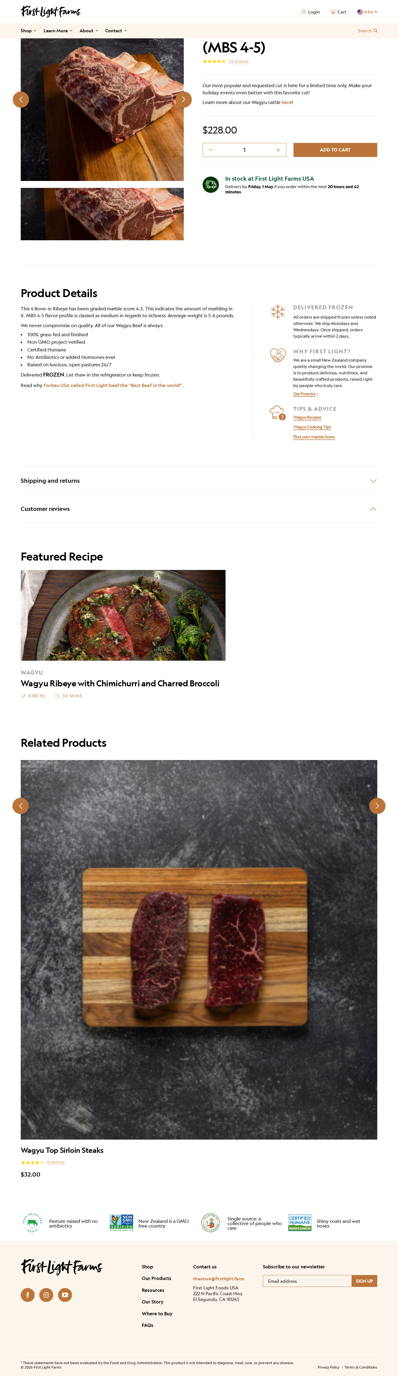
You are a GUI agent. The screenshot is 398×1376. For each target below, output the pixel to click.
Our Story (153, 1302)
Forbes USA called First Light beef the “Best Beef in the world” (113, 385)
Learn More (56, 30)
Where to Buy (157, 1313)
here (287, 102)
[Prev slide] (21, 99)
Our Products (156, 1278)
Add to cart (335, 150)
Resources (153, 1290)
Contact (113, 30)
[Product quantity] (245, 150)
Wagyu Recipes (307, 417)
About (86, 30)
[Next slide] (184, 99)
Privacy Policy (328, 1367)
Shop (26, 30)
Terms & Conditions (360, 1367)
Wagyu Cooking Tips (312, 427)
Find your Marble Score (314, 436)
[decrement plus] (278, 150)
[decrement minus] (211, 150)
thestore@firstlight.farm (218, 1278)
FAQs (147, 1325)
